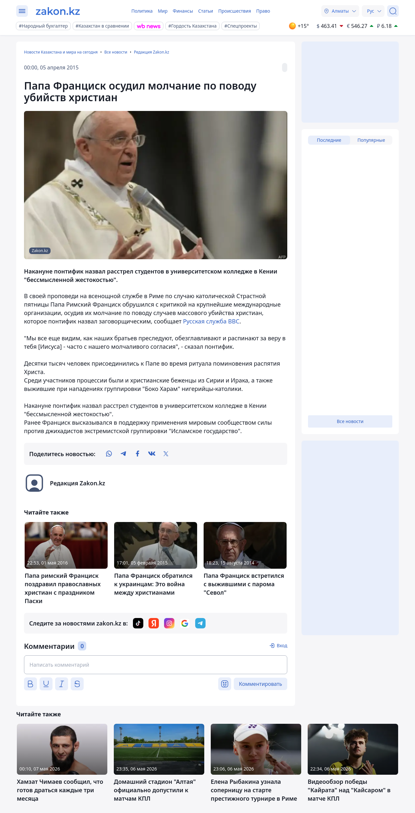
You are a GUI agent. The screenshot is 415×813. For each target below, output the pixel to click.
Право (263, 11)
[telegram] (123, 454)
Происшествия (234, 11)
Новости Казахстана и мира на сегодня (61, 52)
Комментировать (260, 683)
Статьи (205, 11)
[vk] (152, 454)
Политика (142, 11)
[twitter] (166, 454)
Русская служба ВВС (211, 321)
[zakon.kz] (58, 11)
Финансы (183, 11)
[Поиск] (393, 11)
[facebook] (137, 454)
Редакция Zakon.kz (151, 52)
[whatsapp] (109, 454)
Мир (163, 11)
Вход (282, 645)
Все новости (115, 52)
